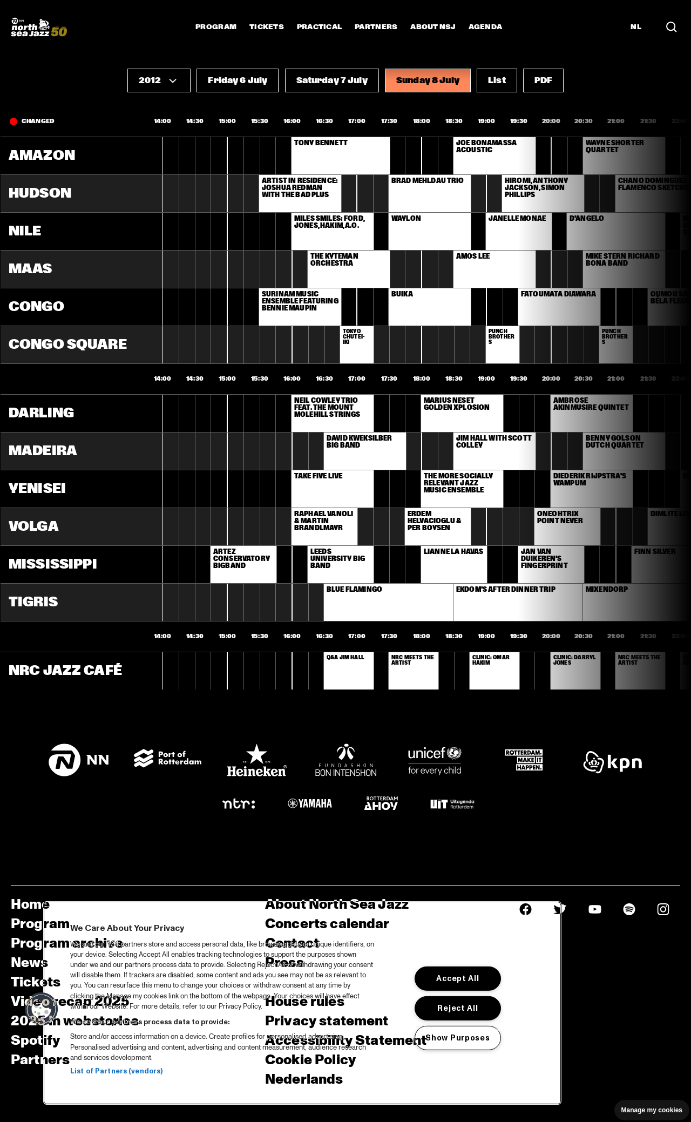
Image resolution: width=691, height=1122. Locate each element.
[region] (302, 1003)
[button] (159, 80)
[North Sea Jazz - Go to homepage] (39, 26)
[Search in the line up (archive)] (671, 27)
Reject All (457, 1008)
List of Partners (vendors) (116, 1071)
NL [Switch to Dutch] (636, 27)
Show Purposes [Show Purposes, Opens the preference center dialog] (457, 1037)
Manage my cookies (651, 1110)
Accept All (457, 978)
